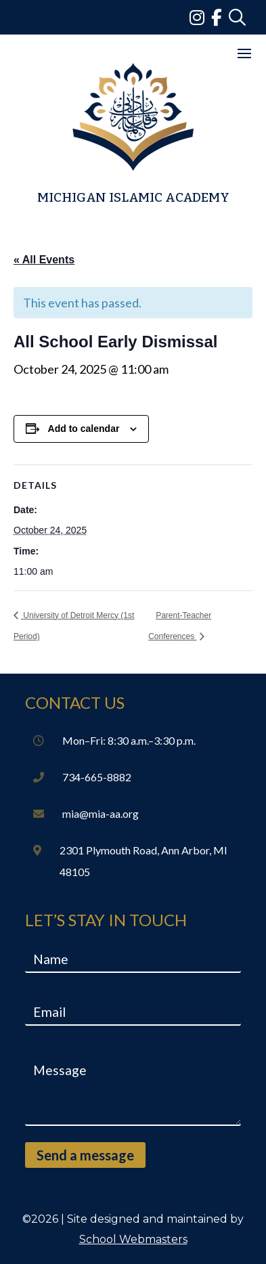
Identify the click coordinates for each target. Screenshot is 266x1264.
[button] (244, 53)
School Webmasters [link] (133, 1239)
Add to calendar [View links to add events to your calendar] (84, 428)
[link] (200, 17)
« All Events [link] (44, 259)
